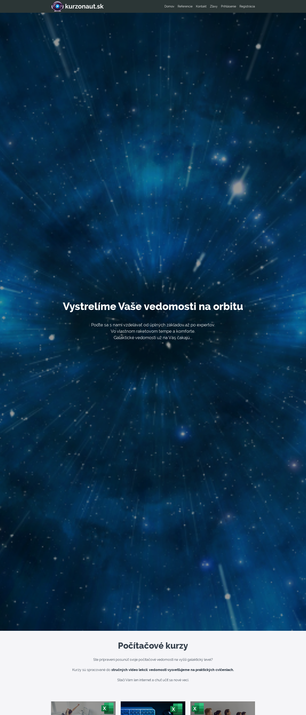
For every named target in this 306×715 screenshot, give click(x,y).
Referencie (185, 6)
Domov (169, 6)
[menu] (208, 6)
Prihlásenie (228, 6)
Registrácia (247, 6)
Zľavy (214, 6)
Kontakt (201, 6)
